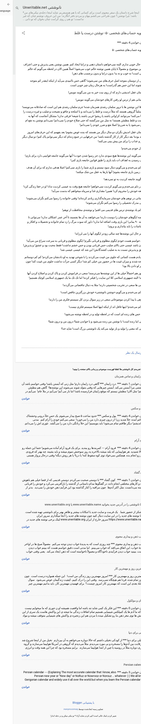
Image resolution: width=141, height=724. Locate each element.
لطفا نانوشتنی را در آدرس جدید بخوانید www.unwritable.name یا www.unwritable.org (82, 504)
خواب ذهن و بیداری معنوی (117, 536)
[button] (10, 33)
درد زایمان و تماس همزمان (117, 376)
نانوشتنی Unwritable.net (29, 7)
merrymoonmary (58, 709)
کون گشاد (126, 472)
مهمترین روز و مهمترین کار (116, 568)
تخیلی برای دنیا (124, 632)
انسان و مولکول (123, 600)
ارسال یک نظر (121, 352)
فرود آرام (126, 440)
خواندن (13, 398)
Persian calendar (121, 664)
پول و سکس (125, 408)
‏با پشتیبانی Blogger (70, 702)
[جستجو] (4, 8)
